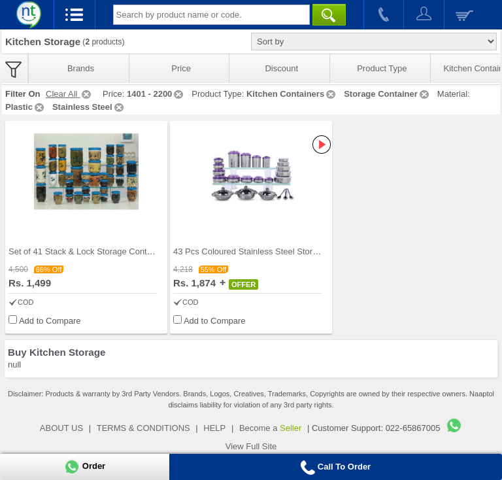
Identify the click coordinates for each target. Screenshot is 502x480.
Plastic (25, 107)
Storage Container (387, 94)
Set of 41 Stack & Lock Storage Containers (89, 251)
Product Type (382, 68)
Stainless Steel (89, 107)
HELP (214, 428)
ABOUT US (61, 428)
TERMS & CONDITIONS (143, 428)
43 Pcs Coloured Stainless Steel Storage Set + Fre (268, 251)
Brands (80, 68)
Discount (281, 68)
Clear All (69, 94)
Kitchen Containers (291, 94)
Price (181, 68)
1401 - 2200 (156, 94)
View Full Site (251, 446)
